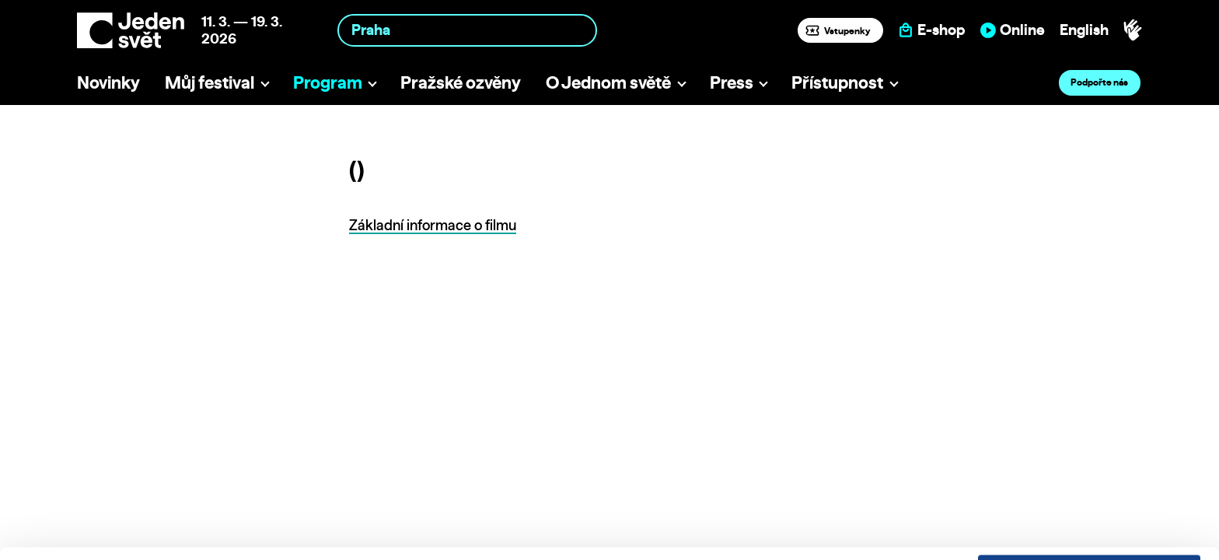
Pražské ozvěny (460, 82)
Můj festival (209, 82)
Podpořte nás (1099, 82)
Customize (1090, 478)
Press (731, 82)
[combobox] (467, 30)
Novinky (108, 82)
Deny (1089, 510)
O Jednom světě (608, 82)
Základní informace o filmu (432, 225)
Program (327, 82)
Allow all (1089, 446)
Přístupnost (837, 82)
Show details (240, 540)
